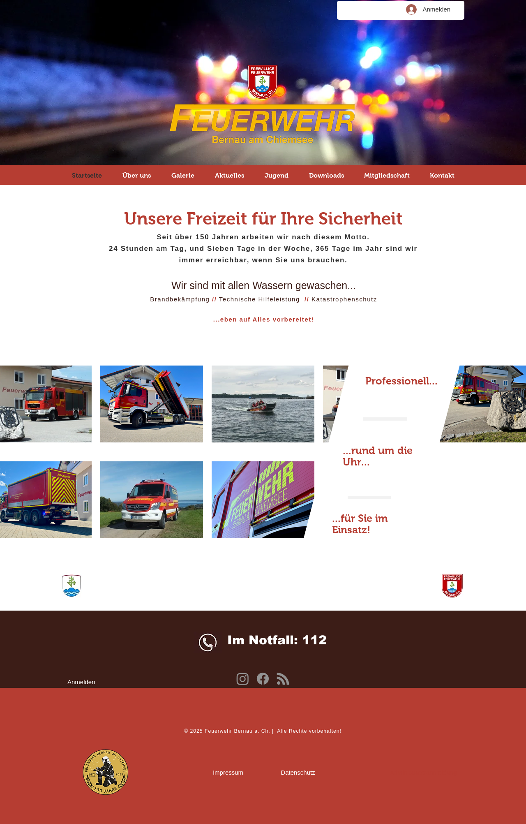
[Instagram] (243, 679)
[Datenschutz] (298, 772)
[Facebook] (263, 679)
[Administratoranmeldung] (423, 772)
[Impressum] (228, 772)
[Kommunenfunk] (283, 679)
